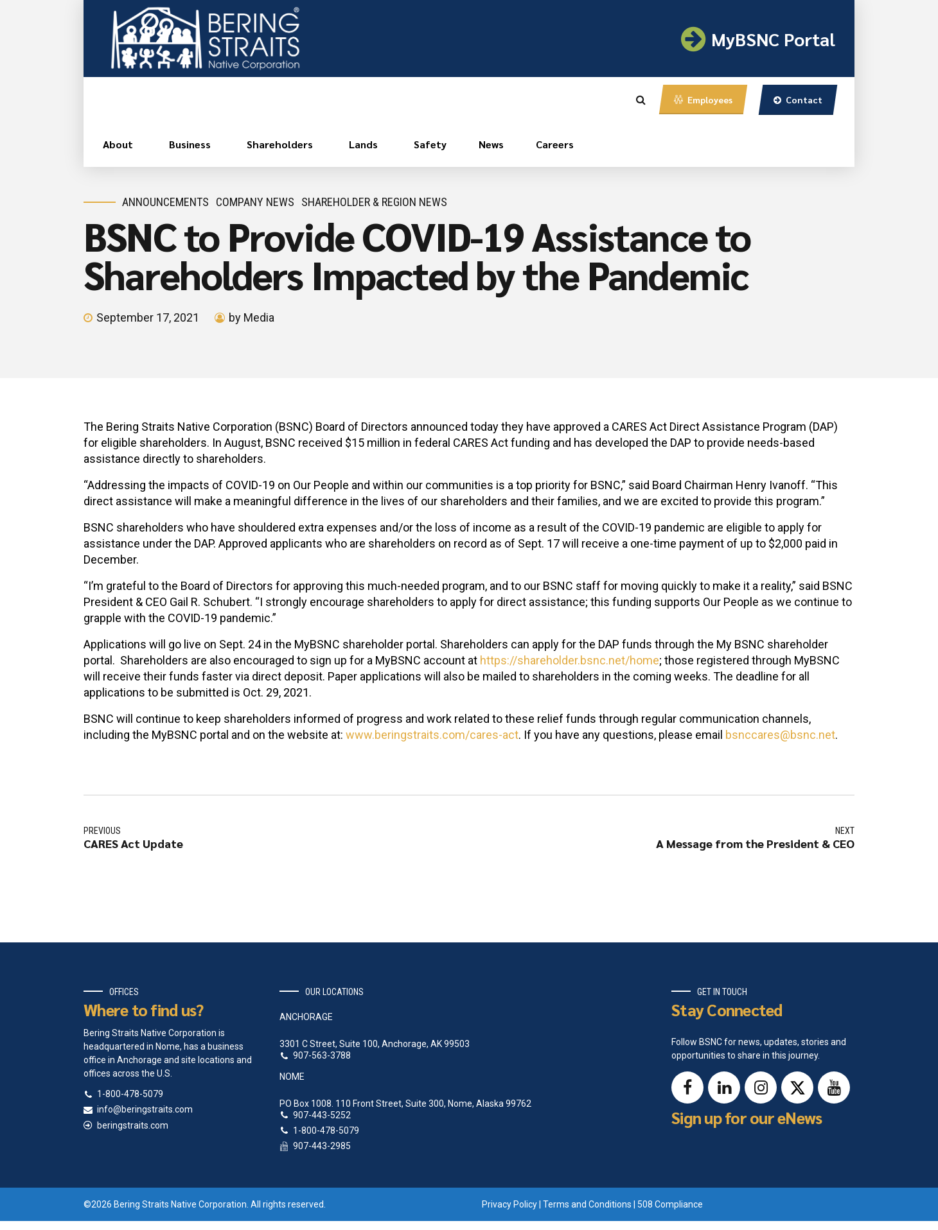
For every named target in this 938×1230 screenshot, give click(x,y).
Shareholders (280, 144)
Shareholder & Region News (374, 202)
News (491, 144)
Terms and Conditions (587, 1204)
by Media (251, 317)
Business (190, 144)
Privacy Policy (509, 1204)
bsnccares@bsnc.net (780, 734)
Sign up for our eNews (746, 1117)
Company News (255, 202)
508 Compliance (670, 1204)
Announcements (165, 202)
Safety (430, 144)
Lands (363, 144)
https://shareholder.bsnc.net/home (569, 660)
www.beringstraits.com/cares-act (432, 734)
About (118, 144)
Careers (555, 144)
